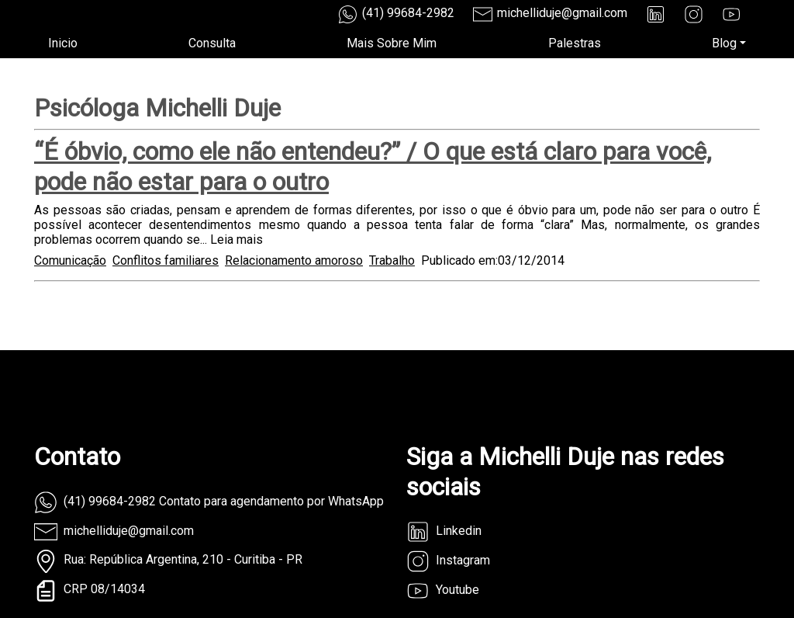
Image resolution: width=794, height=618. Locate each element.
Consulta (212, 43)
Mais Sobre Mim (392, 43)
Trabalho (392, 260)
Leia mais (236, 239)
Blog (724, 43)
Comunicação (70, 260)
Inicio (63, 43)
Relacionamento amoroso (294, 260)
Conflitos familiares (165, 260)
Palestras (574, 43)
